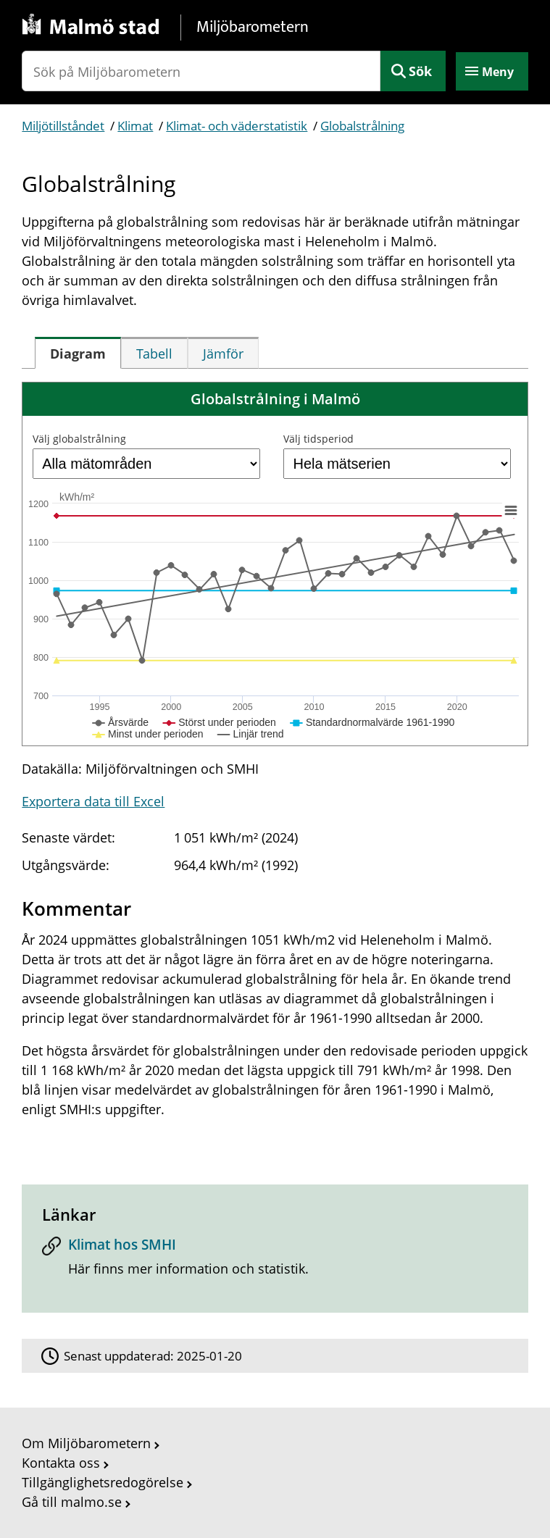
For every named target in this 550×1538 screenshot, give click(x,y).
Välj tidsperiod (318, 439)
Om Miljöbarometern (86, 1443)
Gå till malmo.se (72, 1501)
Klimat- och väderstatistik (236, 125)
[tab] (78, 353)
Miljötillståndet (63, 125)
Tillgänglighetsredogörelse (102, 1482)
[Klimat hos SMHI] (274, 1261)
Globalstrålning (362, 125)
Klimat (135, 125)
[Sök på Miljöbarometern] (201, 71)
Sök (420, 71)
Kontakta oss (61, 1462)
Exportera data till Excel (93, 801)
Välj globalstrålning (79, 439)
